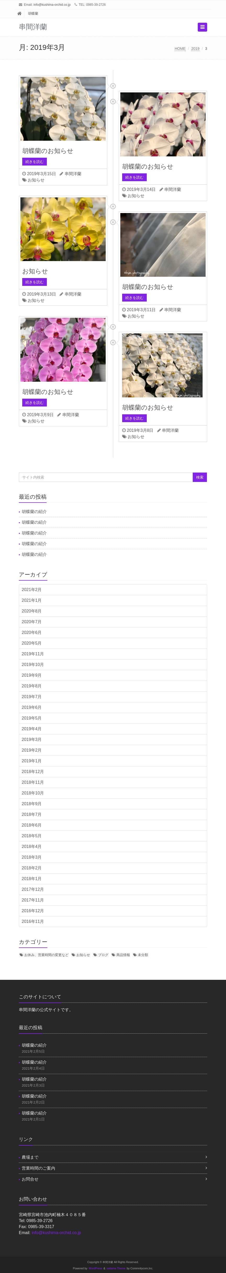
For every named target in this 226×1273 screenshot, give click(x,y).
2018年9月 (32, 803)
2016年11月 (33, 921)
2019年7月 (32, 696)
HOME (180, 48)
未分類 (143, 955)
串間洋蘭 (73, 174)
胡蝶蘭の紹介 (34, 511)
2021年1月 (32, 600)
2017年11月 (33, 900)
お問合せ (30, 1179)
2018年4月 (32, 846)
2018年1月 (32, 878)
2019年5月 (32, 718)
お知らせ (36, 180)
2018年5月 (32, 836)
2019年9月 (32, 675)
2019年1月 (32, 761)
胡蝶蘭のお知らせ (48, 150)
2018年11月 (33, 782)
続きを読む (34, 162)
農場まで (30, 1157)
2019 (195, 48)
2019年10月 (33, 664)
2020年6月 (32, 632)
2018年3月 (32, 857)
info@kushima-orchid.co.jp (52, 5)
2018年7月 (32, 814)
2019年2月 (32, 750)
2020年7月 (32, 622)
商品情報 (123, 955)
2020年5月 (32, 643)
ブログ (103, 955)
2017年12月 (33, 889)
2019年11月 (33, 654)
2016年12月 (33, 911)
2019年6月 (32, 707)
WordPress (95, 1268)
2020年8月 (32, 611)
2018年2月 (32, 868)
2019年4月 (32, 729)
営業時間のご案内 (38, 1168)
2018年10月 (33, 793)
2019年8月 (32, 686)
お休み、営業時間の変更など (46, 955)
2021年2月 (32, 589)
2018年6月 (32, 825)
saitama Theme (116, 1268)
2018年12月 (33, 771)
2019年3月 (32, 739)
